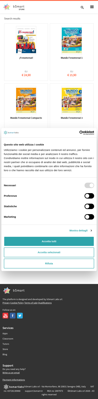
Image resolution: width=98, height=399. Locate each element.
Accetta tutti (49, 241)
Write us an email (11, 372)
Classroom (8, 338)
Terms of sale (31, 302)
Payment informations (14, 379)
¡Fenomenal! (26, 58)
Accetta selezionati (49, 252)
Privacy (6, 302)
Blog (5, 354)
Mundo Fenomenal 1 (72, 58)
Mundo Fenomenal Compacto (26, 118)
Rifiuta (49, 263)
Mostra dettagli (78, 230)
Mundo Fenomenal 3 (72, 118)
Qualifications (45, 302)
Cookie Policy (17, 302)
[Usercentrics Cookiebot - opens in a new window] (79, 133)
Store (5, 349)
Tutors (6, 344)
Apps (5, 333)
